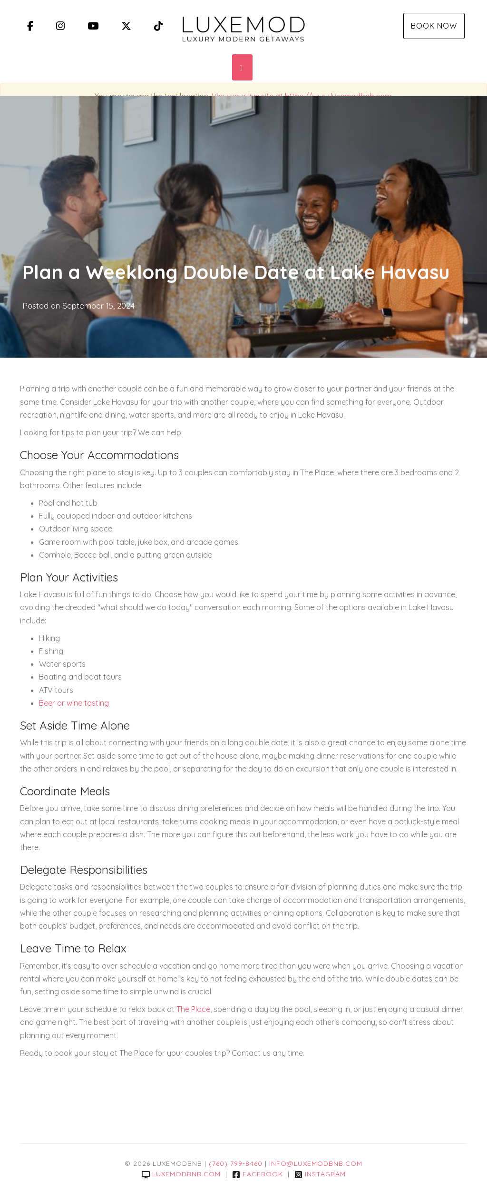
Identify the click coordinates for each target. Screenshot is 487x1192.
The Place (193, 1009)
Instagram (320, 1174)
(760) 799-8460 (236, 1163)
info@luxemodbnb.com (315, 1163)
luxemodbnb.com (181, 1174)
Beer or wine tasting (74, 703)
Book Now (434, 25)
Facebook (257, 1174)
